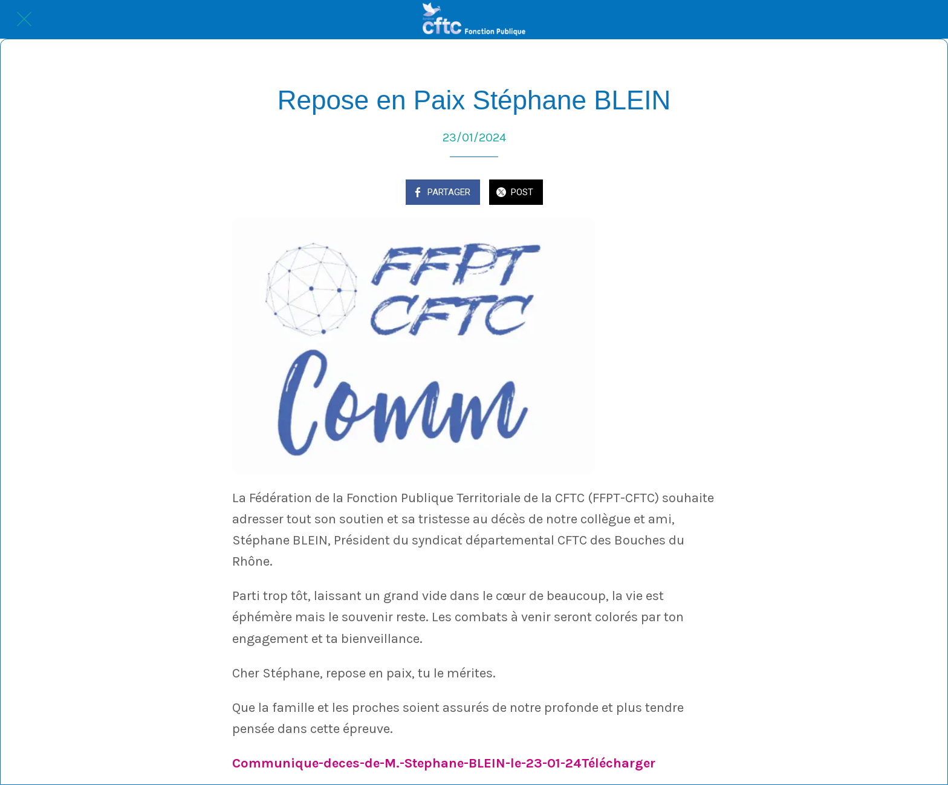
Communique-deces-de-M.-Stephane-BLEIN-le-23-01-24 (407, 763)
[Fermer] (24, 19)
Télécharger (618, 763)
